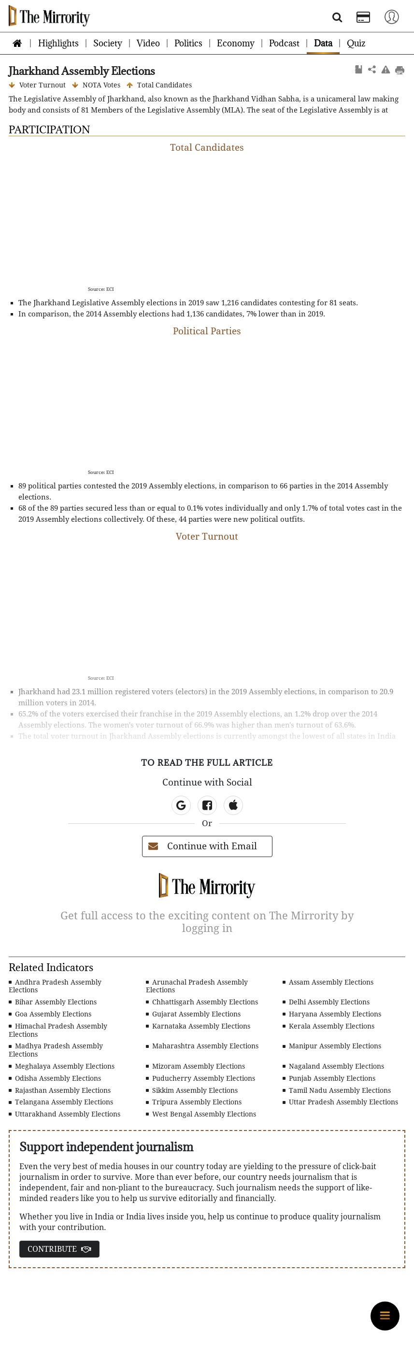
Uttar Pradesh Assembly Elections (340, 1102)
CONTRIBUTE (59, 1249)
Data (323, 43)
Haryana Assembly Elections (332, 1014)
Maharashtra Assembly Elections (202, 1046)
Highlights (58, 43)
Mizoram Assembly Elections (195, 1066)
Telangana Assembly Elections (61, 1102)
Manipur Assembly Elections (332, 1046)
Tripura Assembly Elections (194, 1102)
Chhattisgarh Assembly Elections (202, 1002)
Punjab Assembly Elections (329, 1078)
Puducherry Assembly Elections (200, 1078)
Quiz (356, 43)
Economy (236, 43)
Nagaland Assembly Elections (333, 1066)
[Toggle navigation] (391, 16)
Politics (188, 43)
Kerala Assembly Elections (328, 1026)
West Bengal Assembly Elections (201, 1114)
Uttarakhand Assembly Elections (64, 1114)
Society (107, 43)
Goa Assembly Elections (50, 1014)
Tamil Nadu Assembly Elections (337, 1090)
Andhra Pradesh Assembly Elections (55, 986)
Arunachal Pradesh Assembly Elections (197, 986)
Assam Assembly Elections (328, 982)
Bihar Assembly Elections (53, 1002)
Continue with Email (202, 846)
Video (148, 43)
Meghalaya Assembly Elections (61, 1066)
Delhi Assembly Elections (326, 1002)
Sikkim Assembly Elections (192, 1090)
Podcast (284, 43)
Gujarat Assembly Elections (193, 1014)
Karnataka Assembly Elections (198, 1026)
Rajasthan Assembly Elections (60, 1090)
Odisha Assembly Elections (55, 1078)
